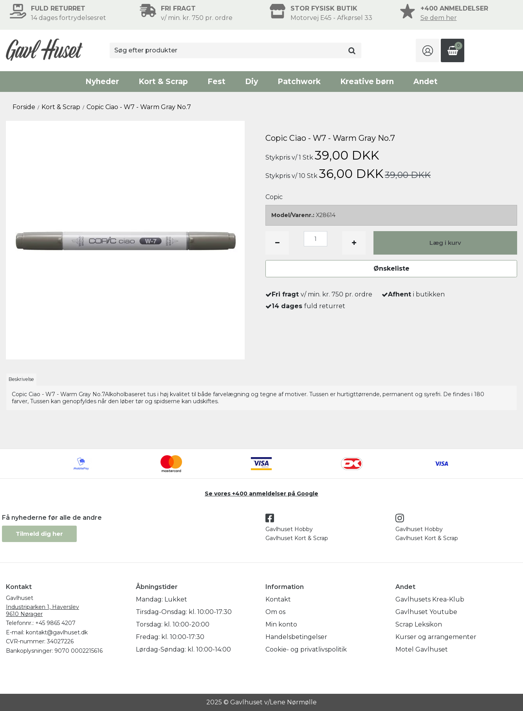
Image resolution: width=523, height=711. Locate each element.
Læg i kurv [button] (445, 242)
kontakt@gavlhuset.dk (57, 632)
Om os (275, 612)
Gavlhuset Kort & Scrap (296, 538)
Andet (425, 81)
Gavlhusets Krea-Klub (429, 599)
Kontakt (278, 599)
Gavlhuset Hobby (289, 529)
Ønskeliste (391, 268)
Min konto (281, 624)
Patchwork (299, 81)
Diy (251, 81)
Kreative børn (367, 81)
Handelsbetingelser (296, 637)
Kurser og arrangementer (435, 637)
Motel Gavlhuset (421, 649)
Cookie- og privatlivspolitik (306, 649)
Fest (216, 81)
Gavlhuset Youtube (426, 612)
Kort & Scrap (163, 81)
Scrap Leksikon (418, 624)
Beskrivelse (21, 379)
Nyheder (102, 81)
